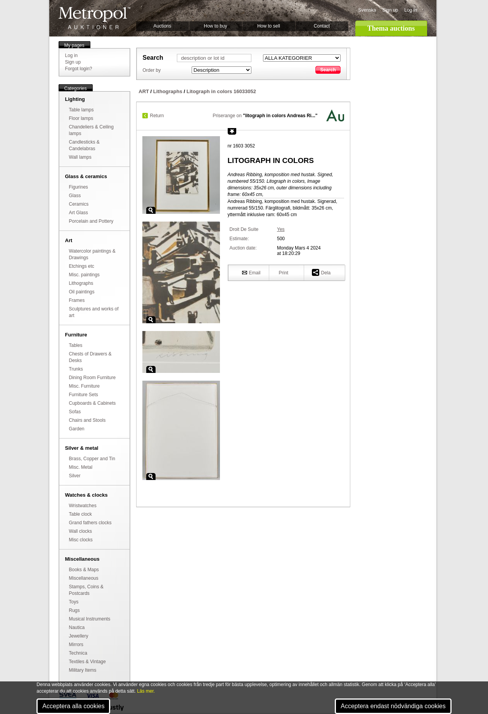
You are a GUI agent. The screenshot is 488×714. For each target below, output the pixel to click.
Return (157, 115)
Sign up (390, 10)
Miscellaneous (84, 578)
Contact (322, 26)
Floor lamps (81, 118)
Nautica (77, 627)
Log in (410, 10)
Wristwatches (83, 505)
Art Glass (78, 212)
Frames (77, 300)
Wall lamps (80, 157)
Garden (77, 429)
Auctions (162, 26)
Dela (321, 272)
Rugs (74, 610)
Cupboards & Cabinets (92, 403)
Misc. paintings (84, 274)
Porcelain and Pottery (91, 221)
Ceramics (79, 204)
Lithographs (81, 283)
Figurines (78, 187)
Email (251, 272)
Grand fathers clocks (90, 522)
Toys (74, 602)
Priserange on (265, 115)
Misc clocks (81, 539)
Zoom (151, 210)
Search (328, 70)
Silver (75, 475)
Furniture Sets (83, 394)
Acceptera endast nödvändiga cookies (393, 706)
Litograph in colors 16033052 (221, 91)
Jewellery (78, 636)
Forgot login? (78, 68)
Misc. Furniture (84, 386)
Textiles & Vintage (87, 661)
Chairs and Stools (87, 420)
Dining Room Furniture (92, 377)
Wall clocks (80, 531)
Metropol (94, 18)
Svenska (367, 10)
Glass (75, 195)
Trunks (76, 369)
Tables (76, 345)
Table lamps (81, 110)
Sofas (75, 411)
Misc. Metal (81, 467)
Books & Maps (84, 569)
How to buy (215, 26)
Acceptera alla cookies (73, 706)
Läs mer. (146, 691)
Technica (78, 653)
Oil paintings (82, 292)
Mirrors (76, 644)
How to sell (268, 26)
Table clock (80, 514)
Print (284, 273)
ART (143, 91)
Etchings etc (81, 266)
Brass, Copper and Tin (92, 458)
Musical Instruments (90, 619)
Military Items (83, 670)
